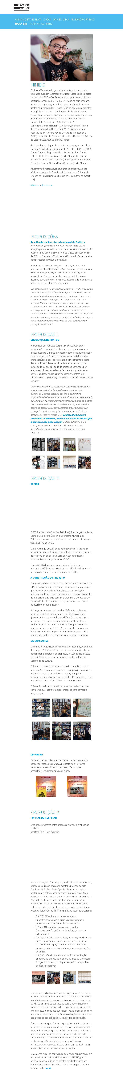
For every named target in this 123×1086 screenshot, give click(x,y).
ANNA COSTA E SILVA (28, 19)
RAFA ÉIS (21, 23)
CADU (47, 19)
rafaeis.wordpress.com (42, 185)
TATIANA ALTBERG (41, 23)
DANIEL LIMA (61, 19)
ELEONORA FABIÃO (82, 19)
